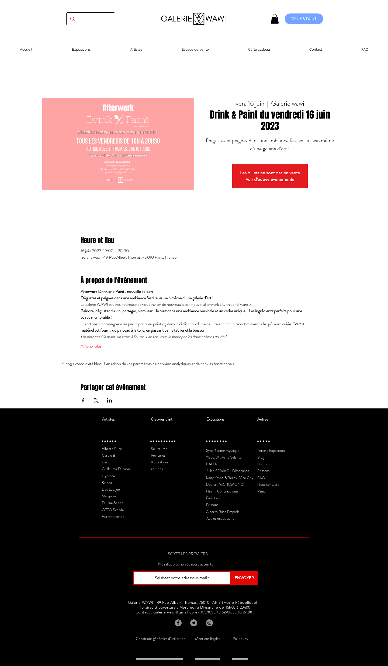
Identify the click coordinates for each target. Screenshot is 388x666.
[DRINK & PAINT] (304, 18)
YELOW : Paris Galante (224, 457)
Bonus (262, 464)
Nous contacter (269, 484)
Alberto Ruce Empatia (223, 511)
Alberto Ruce (112, 448)
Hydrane (108, 475)
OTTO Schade (113, 509)
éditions (157, 468)
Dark (105, 462)
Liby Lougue (111, 489)
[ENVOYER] (244, 578)
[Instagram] (209, 622)
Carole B (108, 455)
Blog (260, 457)
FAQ (261, 477)
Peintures (158, 455)
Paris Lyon (213, 498)
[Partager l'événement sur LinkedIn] (109, 400)
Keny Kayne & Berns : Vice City (229, 477)
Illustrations (159, 462)
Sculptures (159, 448)
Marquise (109, 496)
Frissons (212, 504)
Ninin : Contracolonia (222, 491)
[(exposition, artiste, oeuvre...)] (90, 19)
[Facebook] (178, 622)
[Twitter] (193, 622)
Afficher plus (91, 346)
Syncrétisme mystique (223, 450)
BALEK (211, 464)
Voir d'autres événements (270, 179)
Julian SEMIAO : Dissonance (227, 470)
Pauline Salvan (112, 502)
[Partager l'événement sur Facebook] (83, 400)
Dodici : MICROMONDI (225, 484)
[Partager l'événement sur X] (96, 400)
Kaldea (107, 482)
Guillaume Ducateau (117, 468)
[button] (275, 19)
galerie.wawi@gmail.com (175, 612)
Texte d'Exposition (271, 450)
